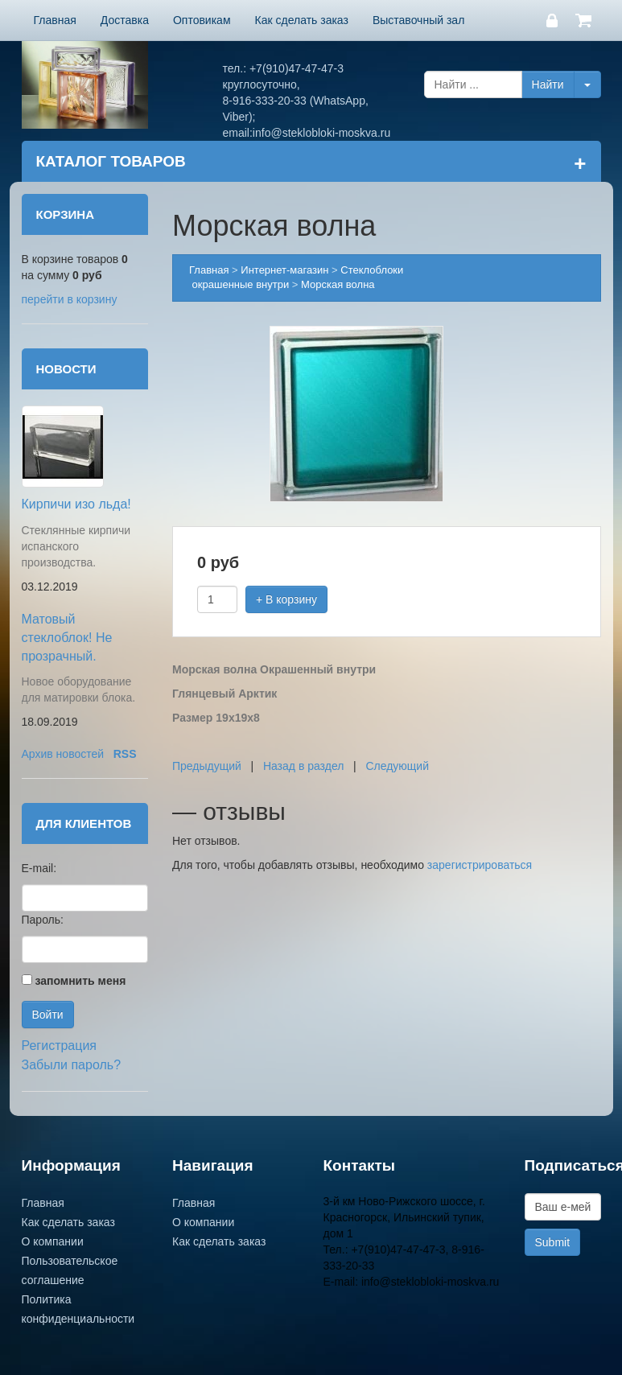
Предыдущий (206, 766)
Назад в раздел (303, 766)
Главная (55, 20)
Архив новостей (63, 753)
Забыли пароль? (72, 1065)
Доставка (125, 20)
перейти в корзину (69, 299)
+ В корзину (286, 599)
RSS (125, 753)
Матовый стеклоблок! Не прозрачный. (67, 637)
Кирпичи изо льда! (76, 504)
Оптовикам (202, 20)
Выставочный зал (418, 20)
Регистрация (59, 1045)
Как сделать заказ (301, 20)
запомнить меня (80, 980)
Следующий (397, 766)
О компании (53, 1241)
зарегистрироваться (479, 864)
